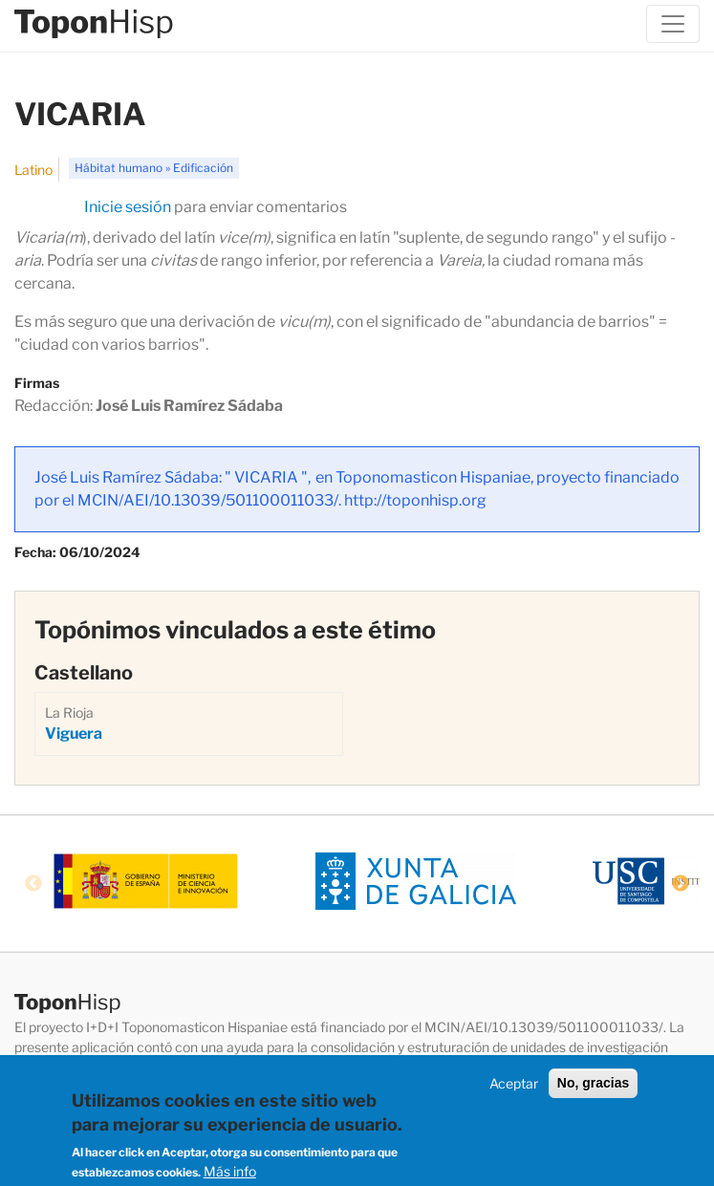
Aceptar (513, 1086)
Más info (230, 1175)
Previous (33, 884)
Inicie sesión (127, 207)
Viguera (73, 733)
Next (680, 884)
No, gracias (593, 1085)
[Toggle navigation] (673, 24)
